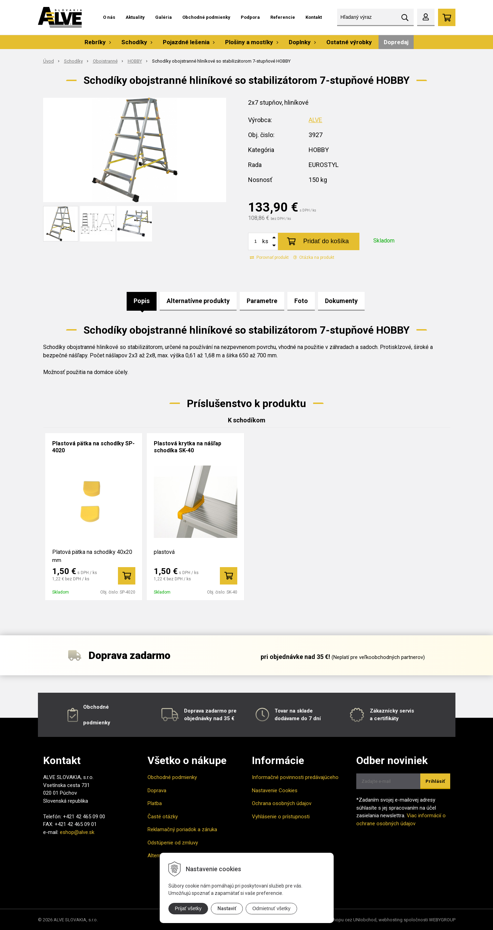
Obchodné (96, 707)
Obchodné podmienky (206, 17)
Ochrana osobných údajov (281, 803)
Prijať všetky (188, 908)
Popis (142, 300)
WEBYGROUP (442, 919)
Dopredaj (396, 42)
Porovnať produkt (269, 257)
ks (265, 241)
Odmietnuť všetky (271, 908)
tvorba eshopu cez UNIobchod (345, 919)
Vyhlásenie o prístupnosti (281, 816)
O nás (109, 17)
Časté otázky (163, 816)
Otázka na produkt (313, 257)
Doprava (157, 790)
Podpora (250, 17)
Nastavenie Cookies (274, 790)
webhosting (391, 919)
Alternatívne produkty (198, 300)
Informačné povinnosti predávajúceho (295, 777)
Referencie (282, 17)
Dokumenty (341, 300)
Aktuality (135, 17)
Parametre (262, 300)
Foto (301, 300)
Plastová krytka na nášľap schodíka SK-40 (187, 447)
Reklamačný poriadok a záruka (182, 829)
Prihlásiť (435, 781)
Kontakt (313, 17)
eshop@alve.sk (77, 832)
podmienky (96, 723)
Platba (155, 803)
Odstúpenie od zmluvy (173, 843)
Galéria (163, 17)
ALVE (315, 120)
